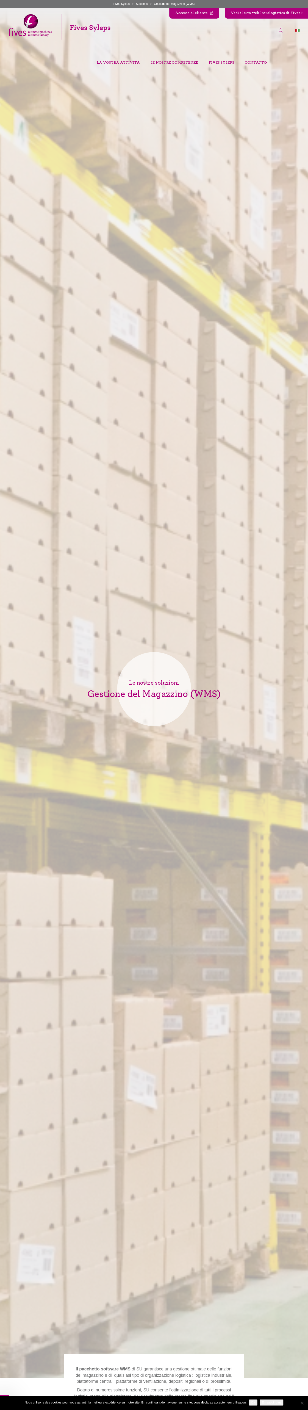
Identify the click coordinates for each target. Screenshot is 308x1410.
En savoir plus (272, 1402)
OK (253, 1402)
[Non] (302, 1403)
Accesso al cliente (191, 12)
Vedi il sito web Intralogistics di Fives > (267, 12)
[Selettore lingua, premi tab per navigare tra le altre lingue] (297, 30)
